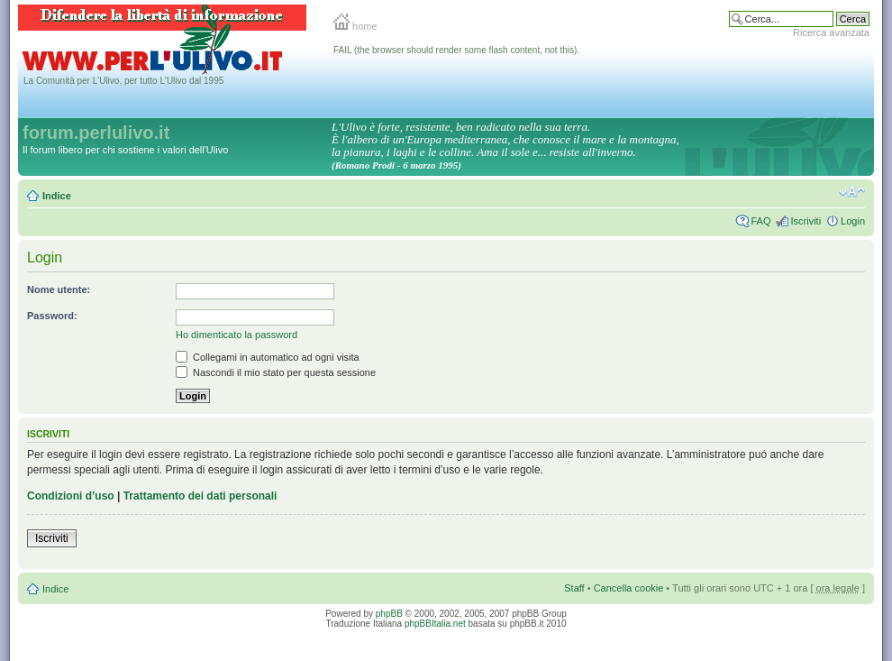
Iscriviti (805, 221)
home (355, 26)
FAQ (760, 221)
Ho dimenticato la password (236, 334)
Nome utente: (58, 289)
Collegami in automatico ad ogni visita (268, 357)
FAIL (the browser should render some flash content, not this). (456, 50)
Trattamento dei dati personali (200, 496)
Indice (56, 195)
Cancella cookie (629, 588)
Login (853, 221)
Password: (52, 315)
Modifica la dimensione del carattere (852, 192)
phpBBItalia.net (435, 624)
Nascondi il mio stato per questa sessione (276, 372)
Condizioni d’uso (70, 496)
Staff (574, 588)
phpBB (389, 614)
